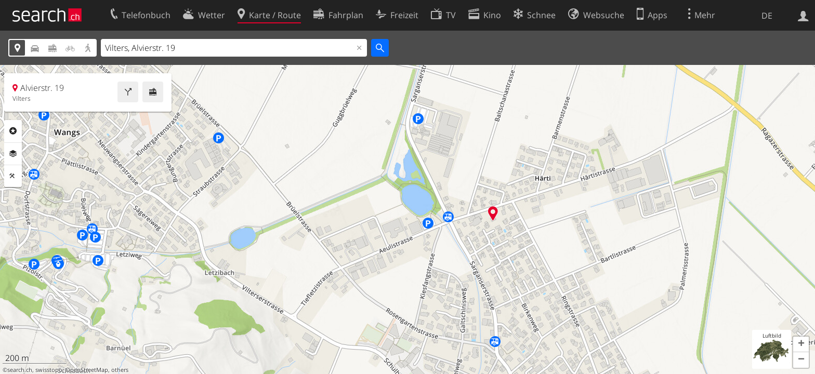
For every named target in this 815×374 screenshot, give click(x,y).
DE (766, 15)
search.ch (19, 369)
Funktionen (13, 176)
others (119, 369)
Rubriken (13, 131)
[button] (801, 344)
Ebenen (13, 154)
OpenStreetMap (86, 369)
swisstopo (48, 369)
